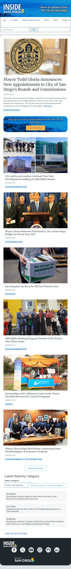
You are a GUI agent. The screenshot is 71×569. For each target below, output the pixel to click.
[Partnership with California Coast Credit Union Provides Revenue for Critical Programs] (35, 372)
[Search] (16, 29)
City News (14, 20)
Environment (10, 294)
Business (9, 404)
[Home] (5, 21)
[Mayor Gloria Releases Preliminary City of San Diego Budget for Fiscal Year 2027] (35, 209)
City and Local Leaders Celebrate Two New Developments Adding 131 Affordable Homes (30, 177)
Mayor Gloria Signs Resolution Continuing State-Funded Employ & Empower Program (33, 450)
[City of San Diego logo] (24, 558)
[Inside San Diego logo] (15, 8)
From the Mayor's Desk (31, 20)
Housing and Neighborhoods (16, 186)
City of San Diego (55, 10)
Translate (65, 21)
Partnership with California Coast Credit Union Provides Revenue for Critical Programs (32, 395)
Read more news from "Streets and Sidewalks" (47, 485)
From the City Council (11, 110)
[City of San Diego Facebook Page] (15, 549)
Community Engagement (15, 459)
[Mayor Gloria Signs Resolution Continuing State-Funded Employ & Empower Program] (35, 427)
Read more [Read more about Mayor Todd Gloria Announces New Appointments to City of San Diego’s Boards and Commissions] (48, 105)
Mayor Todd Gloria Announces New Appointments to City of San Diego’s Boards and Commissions (34, 84)
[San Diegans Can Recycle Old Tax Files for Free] (35, 265)
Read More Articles (35, 468)
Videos (46, 20)
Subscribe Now (35, 127)
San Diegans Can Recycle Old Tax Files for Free (31, 286)
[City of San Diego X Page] (23, 549)
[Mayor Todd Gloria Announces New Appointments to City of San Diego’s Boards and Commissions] (35, 56)
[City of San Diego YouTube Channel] (31, 549)
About (55, 20)
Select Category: (12, 480)
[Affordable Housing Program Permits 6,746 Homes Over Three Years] (35, 317)
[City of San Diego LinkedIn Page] (55, 549)
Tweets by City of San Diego (16, 533)
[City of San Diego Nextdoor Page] (47, 549)
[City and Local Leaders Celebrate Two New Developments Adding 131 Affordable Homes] (35, 154)
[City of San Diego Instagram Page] (39, 549)
